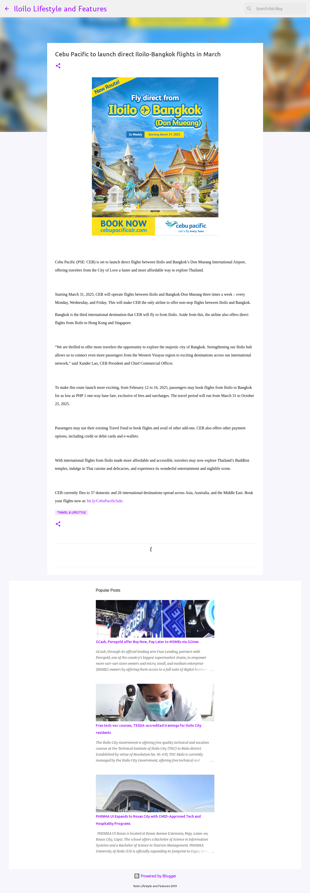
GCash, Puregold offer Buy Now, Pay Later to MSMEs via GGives (147, 642)
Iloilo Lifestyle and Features (60, 8)
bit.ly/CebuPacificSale (105, 501)
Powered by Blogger (155, 876)
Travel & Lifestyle (71, 512)
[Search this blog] (280, 9)
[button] (58, 66)
